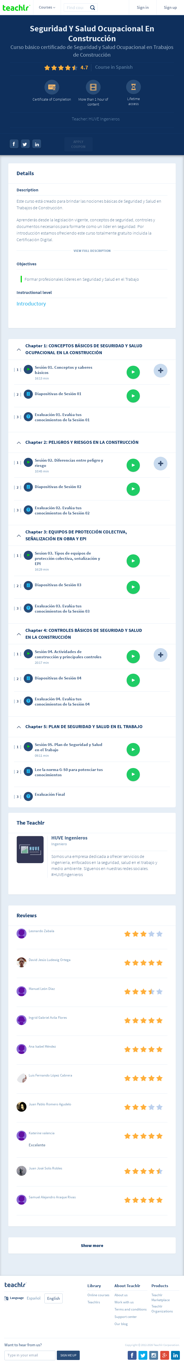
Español (34, 1298)
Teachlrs (93, 1302)
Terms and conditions (130, 1309)
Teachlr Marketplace (160, 1297)
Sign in (143, 7)
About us (120, 1295)
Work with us (124, 1302)
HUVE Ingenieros (69, 838)
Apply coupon (78, 144)
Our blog (121, 1324)
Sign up (170, 7)
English (53, 1298)
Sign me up (68, 1355)
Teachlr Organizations (162, 1309)
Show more (92, 1245)
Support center (125, 1316)
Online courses (98, 1295)
